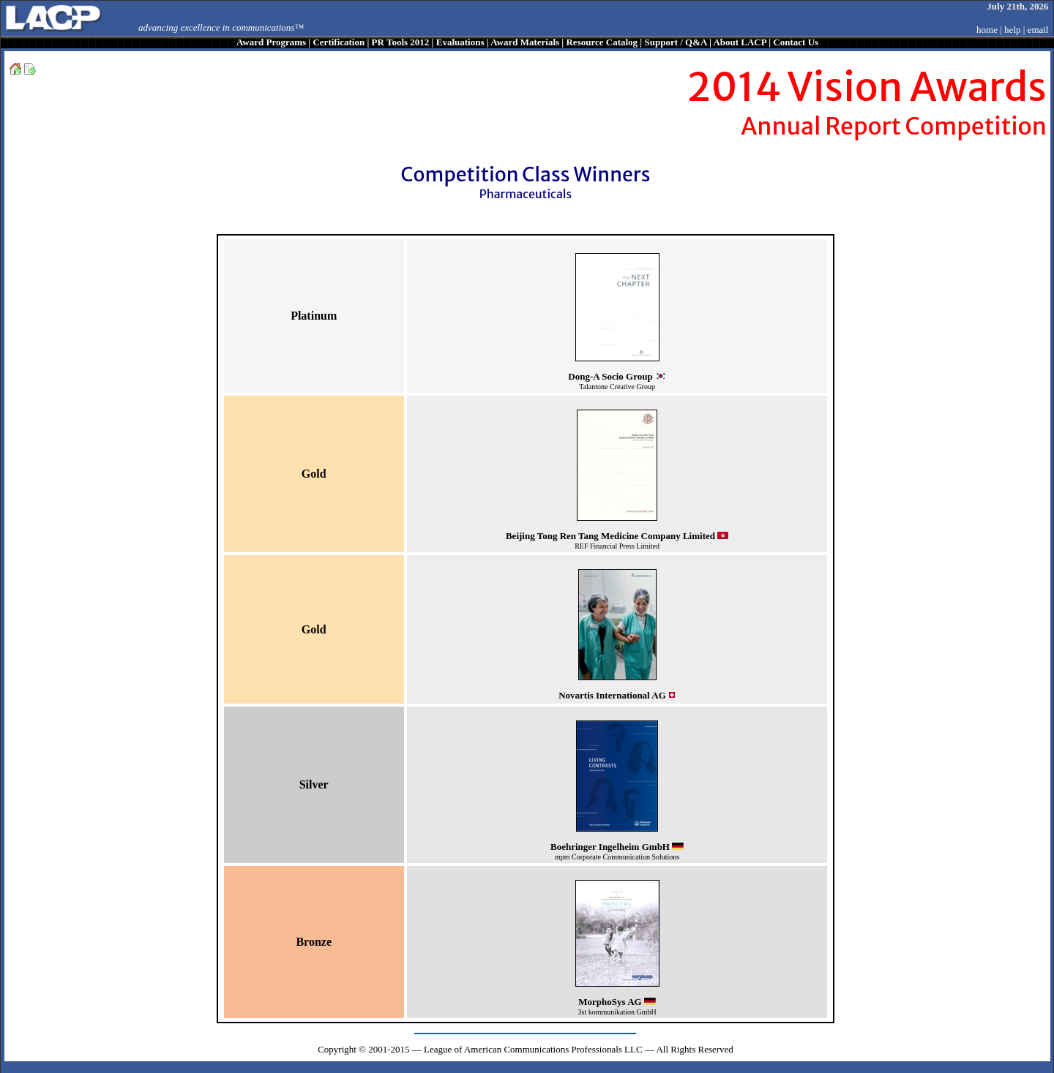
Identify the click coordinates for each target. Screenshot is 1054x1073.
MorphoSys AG (609, 1001)
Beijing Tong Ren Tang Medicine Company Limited (610, 535)
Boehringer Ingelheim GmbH (610, 846)
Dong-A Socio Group (610, 376)
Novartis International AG (612, 695)
